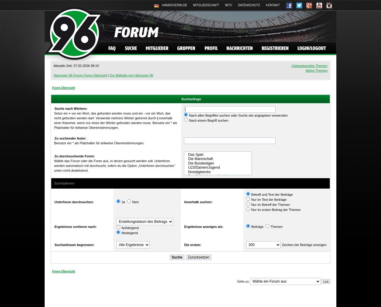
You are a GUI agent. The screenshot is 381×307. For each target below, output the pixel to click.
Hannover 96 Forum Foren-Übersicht (80, 75)
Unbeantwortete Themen (309, 66)
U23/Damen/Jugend (218, 167)
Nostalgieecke (218, 172)
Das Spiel (218, 155)
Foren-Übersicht (63, 88)
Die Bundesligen (218, 163)
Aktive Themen (316, 70)
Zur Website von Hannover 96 (131, 75)
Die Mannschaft (218, 159)
